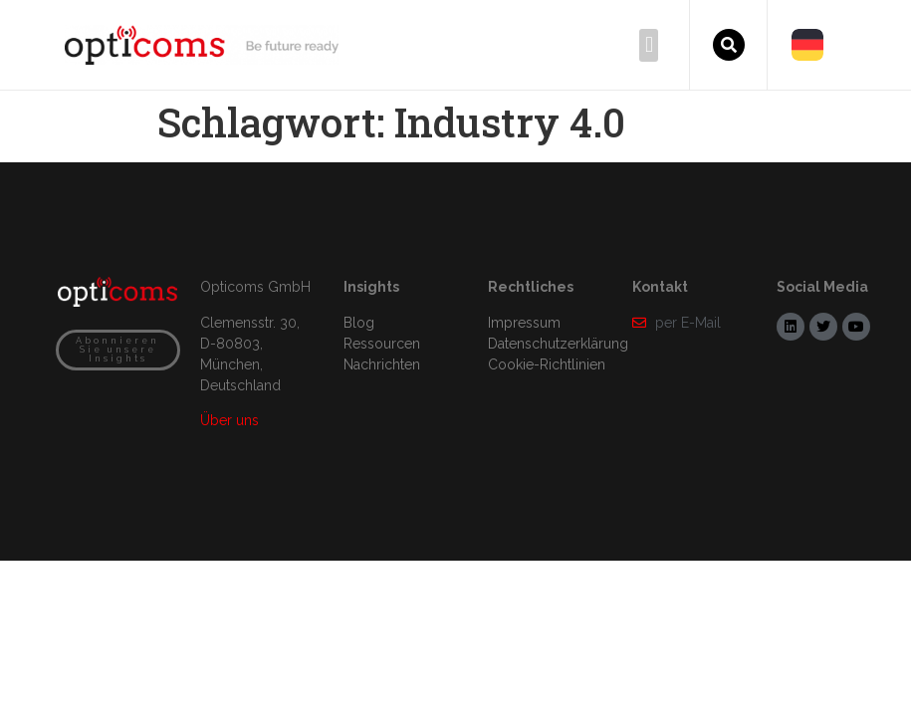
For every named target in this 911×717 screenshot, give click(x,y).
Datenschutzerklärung (558, 344)
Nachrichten (381, 364)
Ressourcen (381, 344)
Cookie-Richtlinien (546, 364)
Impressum (524, 323)
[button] (648, 45)
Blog (358, 323)
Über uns (229, 420)
